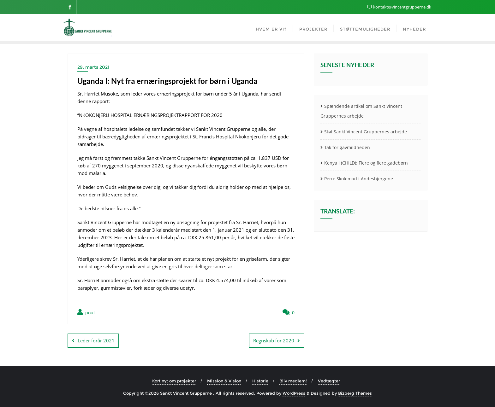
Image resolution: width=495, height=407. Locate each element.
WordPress (294, 393)
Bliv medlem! (293, 380)
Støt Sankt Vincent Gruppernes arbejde (365, 132)
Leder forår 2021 (96, 340)
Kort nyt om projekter (174, 380)
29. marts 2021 (93, 67)
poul (86, 312)
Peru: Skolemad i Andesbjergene (358, 179)
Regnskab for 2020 (273, 340)
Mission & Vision (224, 380)
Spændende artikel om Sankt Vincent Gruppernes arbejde (361, 111)
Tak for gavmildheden (347, 147)
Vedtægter (329, 380)
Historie (260, 380)
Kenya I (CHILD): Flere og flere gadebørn (366, 163)
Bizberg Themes (355, 393)
